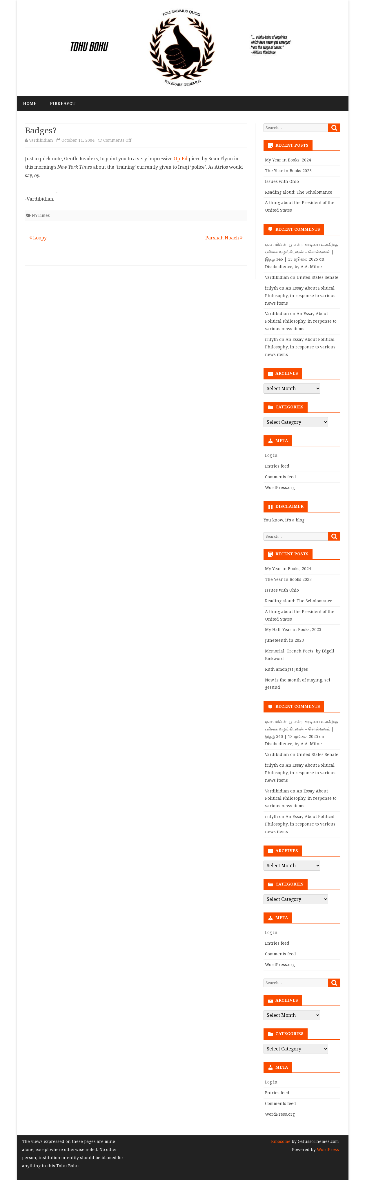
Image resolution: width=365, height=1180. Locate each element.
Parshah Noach (224, 238)
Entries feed (277, 466)
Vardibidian (41, 140)
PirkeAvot (62, 103)
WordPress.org (280, 487)
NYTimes (41, 215)
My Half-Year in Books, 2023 (293, 629)
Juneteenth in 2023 (284, 640)
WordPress (327, 1149)
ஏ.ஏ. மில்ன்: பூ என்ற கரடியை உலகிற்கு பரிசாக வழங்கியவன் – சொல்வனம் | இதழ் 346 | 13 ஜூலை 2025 (301, 252)
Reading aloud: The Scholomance (298, 192)
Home (30, 103)
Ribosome (280, 1141)
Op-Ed (181, 158)
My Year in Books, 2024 (288, 160)
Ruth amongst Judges (286, 669)
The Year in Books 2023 (288, 170)
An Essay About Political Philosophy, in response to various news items (300, 296)
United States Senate (317, 277)
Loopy (38, 238)
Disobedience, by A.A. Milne (293, 266)
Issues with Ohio (282, 181)
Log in (271, 455)
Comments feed (280, 476)
